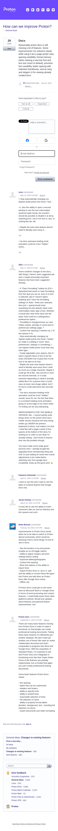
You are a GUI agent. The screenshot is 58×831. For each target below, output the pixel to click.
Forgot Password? (26, 167)
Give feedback (18, 773)
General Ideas (13, 737)
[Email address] (37, 153)
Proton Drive (16, 787)
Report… (28, 86)
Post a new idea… (14, 741)
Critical (28, 109)
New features (11, 755)
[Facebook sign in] (27, 140)
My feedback (11, 748)
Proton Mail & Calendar (21, 790)
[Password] (37, 161)
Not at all (27, 104)
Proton (14, 806)
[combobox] (27, 766)
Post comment (45, 179)
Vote (9, 49)
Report (42, 195)
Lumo (14, 783)
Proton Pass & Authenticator (23, 797)
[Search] (49, 766)
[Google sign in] (46, 140)
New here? (36, 172)
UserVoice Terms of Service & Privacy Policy (29, 824)
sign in (28, 724)
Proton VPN (16, 800)
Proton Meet (16, 793)
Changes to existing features (36, 737)
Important (43, 104)
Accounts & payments (20, 776)
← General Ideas (10, 30)
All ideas (9, 745)
